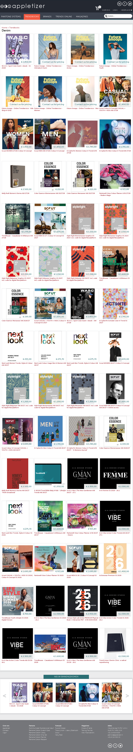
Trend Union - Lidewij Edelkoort (66, 730)
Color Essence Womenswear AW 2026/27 (114, 448)
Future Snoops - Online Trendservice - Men (83, 108)
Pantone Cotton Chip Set (38, 735)
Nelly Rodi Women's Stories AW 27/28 (15, 193)
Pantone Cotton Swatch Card (39, 730)
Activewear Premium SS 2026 (110, 575)
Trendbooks (14, 28)
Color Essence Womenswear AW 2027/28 (49, 193)
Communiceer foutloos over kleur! (41, 728)
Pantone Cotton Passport (38, 739)
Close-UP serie (86, 728)
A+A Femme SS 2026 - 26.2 (109, 490)
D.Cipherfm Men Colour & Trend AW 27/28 (115, 151)
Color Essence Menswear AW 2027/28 (81, 193)
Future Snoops (60, 728)
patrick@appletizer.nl (115, 735)
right (128, 696)
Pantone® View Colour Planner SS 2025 (49, 575)
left (5, 696)
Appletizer (6, 728)
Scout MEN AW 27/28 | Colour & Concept (49, 151)
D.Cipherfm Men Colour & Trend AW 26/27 (50, 448)
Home (4, 28)
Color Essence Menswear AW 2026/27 (16, 321)
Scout (57, 733)
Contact (5, 730)
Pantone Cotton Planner (37, 737)
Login (5, 733)
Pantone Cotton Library (37, 733)
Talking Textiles (87, 730)
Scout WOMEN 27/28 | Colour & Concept (17, 151)
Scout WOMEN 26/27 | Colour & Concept (114, 363)
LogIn (115, 10)
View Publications (87, 733)
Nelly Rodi (59, 735)
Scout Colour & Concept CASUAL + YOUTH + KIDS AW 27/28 (111, 706)
